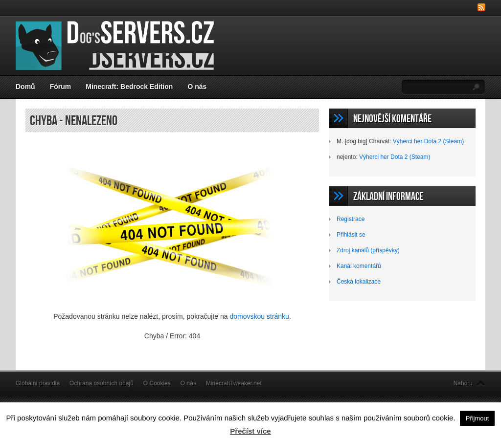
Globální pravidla (38, 383)
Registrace (350, 219)
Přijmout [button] (477, 418)
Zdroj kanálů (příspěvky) (368, 250)
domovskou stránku (259, 316)
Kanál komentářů (359, 266)
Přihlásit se (351, 234)
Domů (25, 86)
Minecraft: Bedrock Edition (129, 86)
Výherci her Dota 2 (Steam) (428, 141)
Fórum (60, 86)
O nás (196, 86)
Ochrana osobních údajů (101, 383)
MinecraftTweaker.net (234, 383)
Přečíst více (250, 431)
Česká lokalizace (359, 281)
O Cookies (157, 383)
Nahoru (463, 383)
